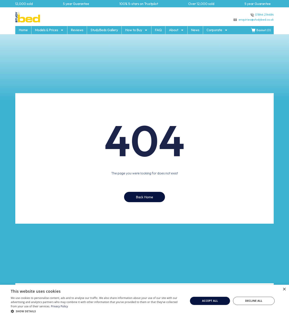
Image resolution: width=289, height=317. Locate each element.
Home (23, 30)
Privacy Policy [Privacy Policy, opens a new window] (59, 306)
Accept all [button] (210, 301)
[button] (97, 311)
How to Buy (136, 30)
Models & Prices (49, 30)
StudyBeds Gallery (104, 30)
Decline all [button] (253, 301)
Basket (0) (260, 30)
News (195, 30)
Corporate (217, 30)
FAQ (158, 30)
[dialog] (144, 301)
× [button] (284, 289)
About (176, 30)
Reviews (77, 30)
